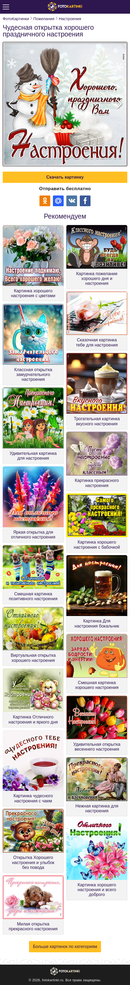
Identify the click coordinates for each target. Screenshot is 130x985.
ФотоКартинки (16, 18)
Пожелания (44, 18)
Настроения (70, 18)
